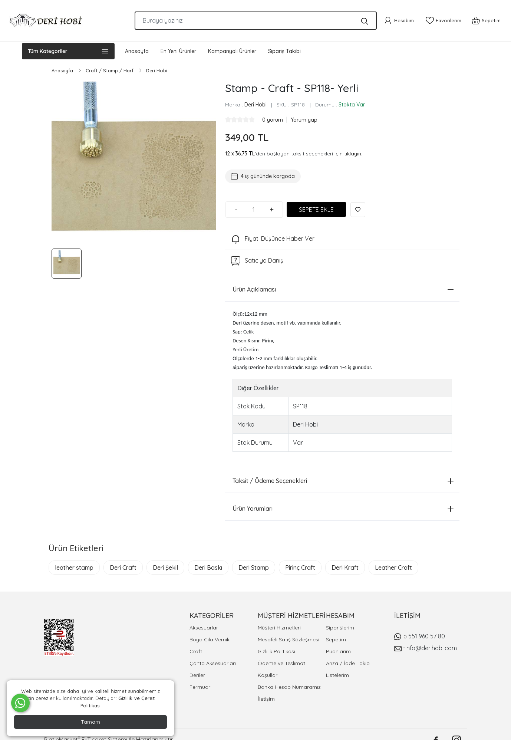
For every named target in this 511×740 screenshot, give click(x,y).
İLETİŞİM (407, 615)
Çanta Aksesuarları (212, 663)
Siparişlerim (340, 627)
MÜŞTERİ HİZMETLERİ (292, 615)
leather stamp (74, 567)
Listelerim (337, 675)
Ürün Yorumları (343, 508)
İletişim (266, 698)
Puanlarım (338, 651)
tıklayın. (353, 153)
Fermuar (199, 687)
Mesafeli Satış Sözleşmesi (288, 639)
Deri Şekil (165, 567)
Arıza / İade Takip (348, 663)
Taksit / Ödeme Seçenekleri (343, 480)
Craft (195, 651)
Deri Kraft (345, 567)
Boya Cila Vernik (209, 639)
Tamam (90, 721)
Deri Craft (123, 567)
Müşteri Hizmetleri (279, 627)
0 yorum (273, 119)
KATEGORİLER (211, 615)
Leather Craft (393, 567)
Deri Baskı (208, 567)
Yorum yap (304, 119)
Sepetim (336, 639)
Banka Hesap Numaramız (289, 687)
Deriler (197, 675)
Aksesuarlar (203, 627)
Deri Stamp (253, 567)
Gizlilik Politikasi (276, 651)
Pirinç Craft (300, 567)
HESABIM (340, 615)
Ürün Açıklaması (343, 289)
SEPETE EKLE (316, 209)
